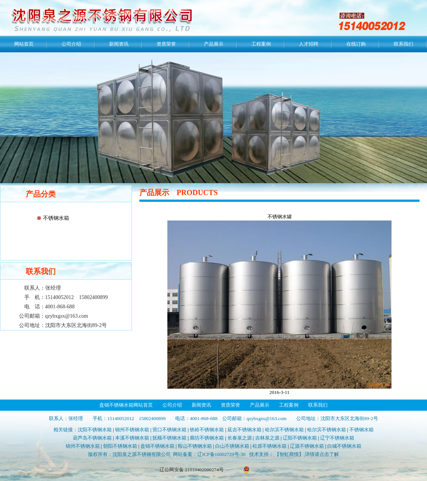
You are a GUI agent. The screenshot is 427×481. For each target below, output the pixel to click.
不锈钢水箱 (56, 218)
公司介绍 (71, 44)
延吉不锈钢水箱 (245, 429)
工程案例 (261, 44)
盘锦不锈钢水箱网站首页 (126, 405)
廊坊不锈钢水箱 (207, 438)
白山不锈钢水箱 (232, 446)
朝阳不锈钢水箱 (120, 446)
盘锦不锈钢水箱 (157, 446)
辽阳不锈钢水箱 (300, 438)
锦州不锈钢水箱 (132, 429)
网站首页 (24, 44)
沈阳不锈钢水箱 (95, 429)
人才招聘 (308, 44)
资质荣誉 (166, 44)
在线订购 (356, 44)
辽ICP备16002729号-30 (221, 454)
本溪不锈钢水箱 (132, 438)
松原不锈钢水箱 (270, 446)
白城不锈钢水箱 (344, 446)
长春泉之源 (240, 438)
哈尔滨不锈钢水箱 (284, 429)
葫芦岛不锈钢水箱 (92, 438)
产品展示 (213, 44)
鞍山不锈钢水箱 (195, 446)
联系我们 (403, 44)
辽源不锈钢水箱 (307, 446)
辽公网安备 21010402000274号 (192, 469)
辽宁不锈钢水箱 (337, 438)
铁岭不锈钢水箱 (207, 429)
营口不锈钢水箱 (169, 429)
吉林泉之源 (267, 438)
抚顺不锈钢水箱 (169, 438)
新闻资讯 (119, 44)
